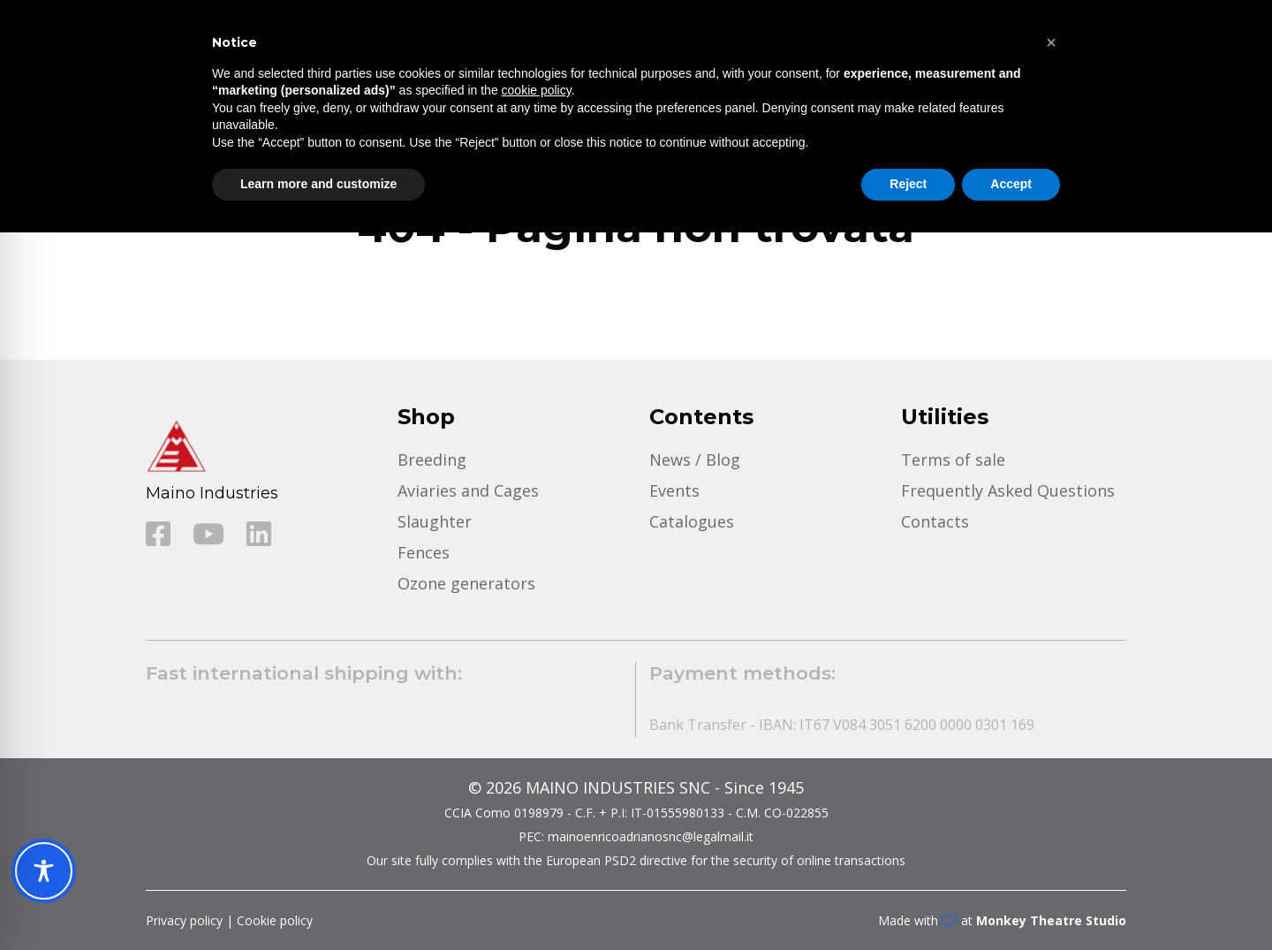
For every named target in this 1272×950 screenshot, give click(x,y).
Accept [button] (1011, 184)
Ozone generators (466, 583)
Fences (424, 552)
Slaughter (435, 521)
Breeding (432, 459)
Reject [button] (908, 184)
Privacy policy (184, 920)
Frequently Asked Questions (1008, 490)
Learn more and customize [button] (318, 184)
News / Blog (694, 459)
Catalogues (691, 521)
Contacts (935, 521)
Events (674, 490)
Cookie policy (275, 920)
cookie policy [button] (537, 90)
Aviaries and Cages (468, 490)
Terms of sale (953, 459)
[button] (1051, 42)
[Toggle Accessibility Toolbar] (43, 870)
